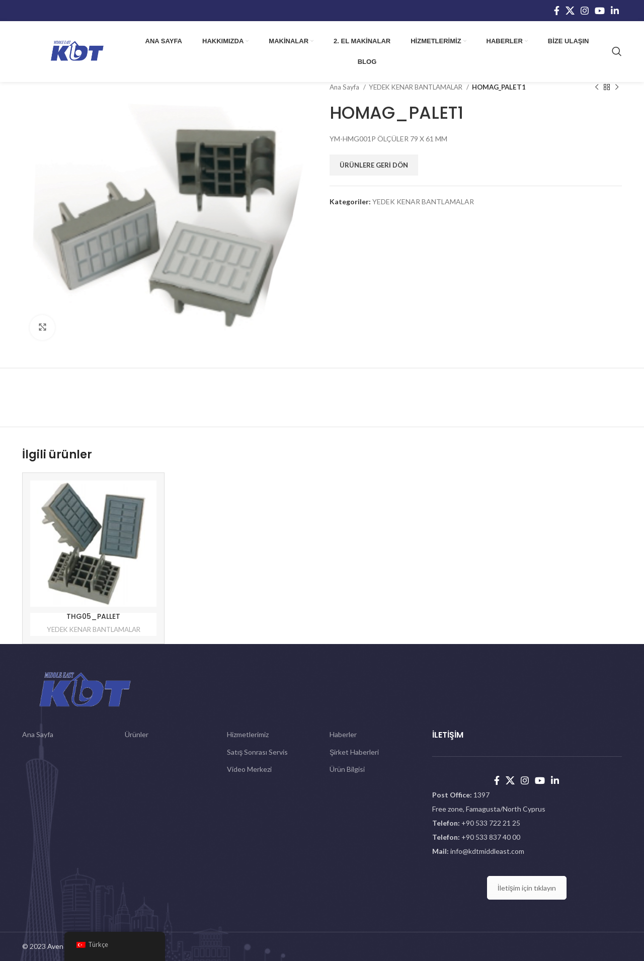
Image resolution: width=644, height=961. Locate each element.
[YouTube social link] (600, 10)
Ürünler (136, 734)
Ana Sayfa (345, 87)
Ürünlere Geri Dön (374, 165)
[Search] (617, 51)
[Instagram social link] (585, 10)
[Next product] (617, 88)
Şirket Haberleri (354, 752)
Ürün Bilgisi (347, 769)
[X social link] (570, 10)
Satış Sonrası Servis (257, 752)
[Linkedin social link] (615, 10)
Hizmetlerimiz (248, 734)
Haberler (343, 734)
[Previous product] (597, 88)
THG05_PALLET (93, 616)
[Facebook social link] (556, 10)
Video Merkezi (249, 769)
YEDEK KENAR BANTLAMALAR (416, 87)
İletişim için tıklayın (527, 888)
